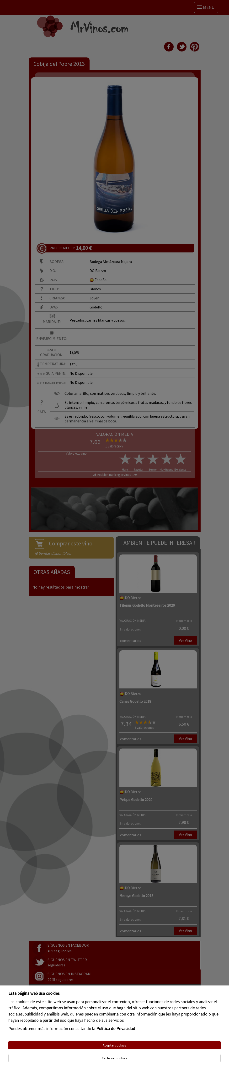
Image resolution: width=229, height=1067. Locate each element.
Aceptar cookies (114, 1045)
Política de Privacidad (115, 1028)
